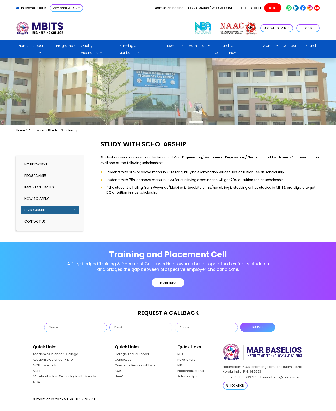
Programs (64, 45)
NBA (180, 354)
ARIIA (36, 382)
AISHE (37, 371)
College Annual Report (132, 354)
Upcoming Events (277, 28)
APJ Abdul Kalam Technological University (64, 376)
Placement (172, 45)
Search (311, 45)
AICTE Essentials (45, 365)
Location (235, 385)
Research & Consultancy (225, 49)
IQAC (118, 371)
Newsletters (186, 359)
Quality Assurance (90, 49)
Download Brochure (66, 8)
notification (35, 164)
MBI (272, 8)
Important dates (39, 187)
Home (24, 45)
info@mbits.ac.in (31, 8)
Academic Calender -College (55, 354)
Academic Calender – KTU (53, 359)
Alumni (268, 45)
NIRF (180, 365)
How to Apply (36, 198)
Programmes (35, 175)
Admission (197, 45)
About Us (38, 49)
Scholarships (187, 376)
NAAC (119, 376)
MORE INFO (168, 282)
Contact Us (289, 49)
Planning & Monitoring (128, 49)
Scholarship (35, 210)
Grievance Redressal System (137, 365)
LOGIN (308, 28)
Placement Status (190, 371)
